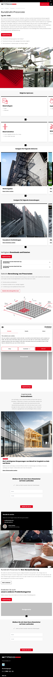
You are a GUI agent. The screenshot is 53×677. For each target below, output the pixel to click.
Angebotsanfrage (45, 4)
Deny (9, 348)
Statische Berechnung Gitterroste (10, 291)
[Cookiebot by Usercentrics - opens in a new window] (45, 327)
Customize (26, 348)
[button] (51, 1)
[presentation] (20, 501)
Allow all (43, 348)
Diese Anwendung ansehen (9, 242)
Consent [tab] (9, 331)
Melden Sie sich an (26, 506)
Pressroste (12, 8)
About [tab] (43, 331)
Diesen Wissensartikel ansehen (10, 470)
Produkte (7, 8)
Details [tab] (26, 331)
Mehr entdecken (6, 582)
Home (2, 8)
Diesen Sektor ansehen (8, 191)
